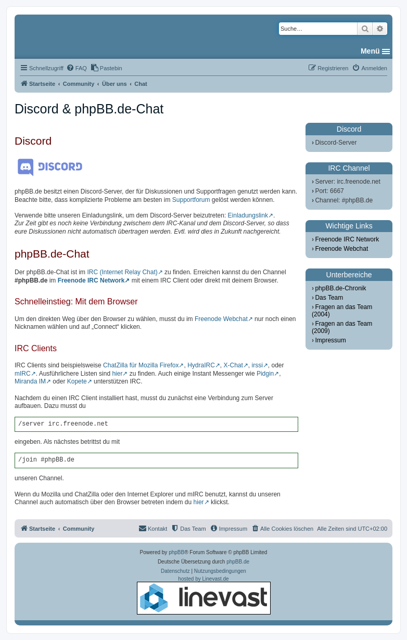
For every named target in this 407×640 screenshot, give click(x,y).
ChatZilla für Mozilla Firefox (141, 365)
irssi (257, 365)
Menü (370, 51)
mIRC (23, 373)
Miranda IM (30, 381)
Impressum (330, 340)
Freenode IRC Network (91, 280)
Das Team (329, 297)
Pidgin (265, 373)
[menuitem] (76, 68)
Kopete (77, 381)
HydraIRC (201, 365)
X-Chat (233, 365)
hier (117, 373)
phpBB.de (237, 562)
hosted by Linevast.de (204, 595)
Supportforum (191, 199)
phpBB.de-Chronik (340, 288)
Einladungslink (248, 215)
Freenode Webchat (221, 319)
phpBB (176, 552)
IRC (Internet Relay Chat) (122, 272)
